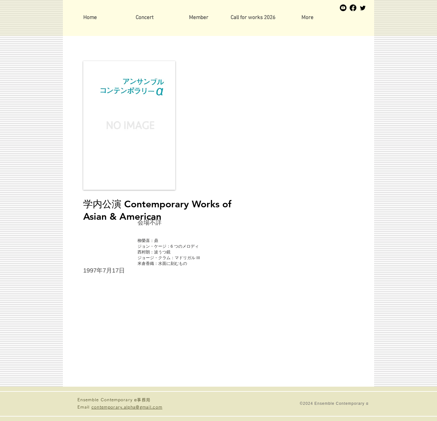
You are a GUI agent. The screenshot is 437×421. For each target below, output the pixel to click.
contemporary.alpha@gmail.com (126, 407)
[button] (198, 18)
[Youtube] (343, 7)
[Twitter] (363, 7)
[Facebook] (353, 7)
